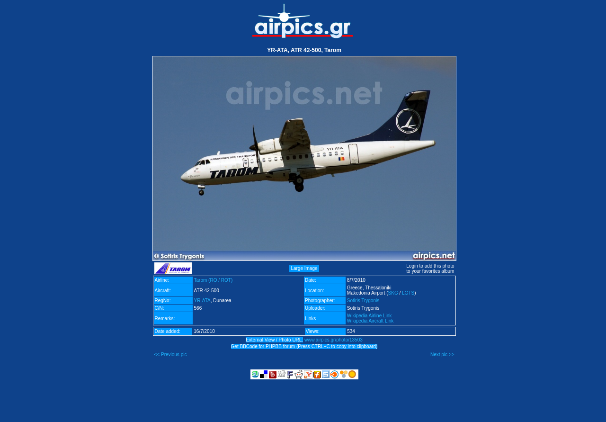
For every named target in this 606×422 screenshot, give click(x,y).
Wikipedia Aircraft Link (370, 320)
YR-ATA (202, 300)
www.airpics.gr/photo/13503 (333, 339)
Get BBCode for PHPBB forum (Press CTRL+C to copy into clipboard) (304, 346)
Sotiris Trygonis (363, 300)
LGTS (408, 293)
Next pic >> (442, 354)
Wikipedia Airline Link (369, 315)
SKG (393, 293)
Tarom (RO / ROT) (213, 280)
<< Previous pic (170, 354)
